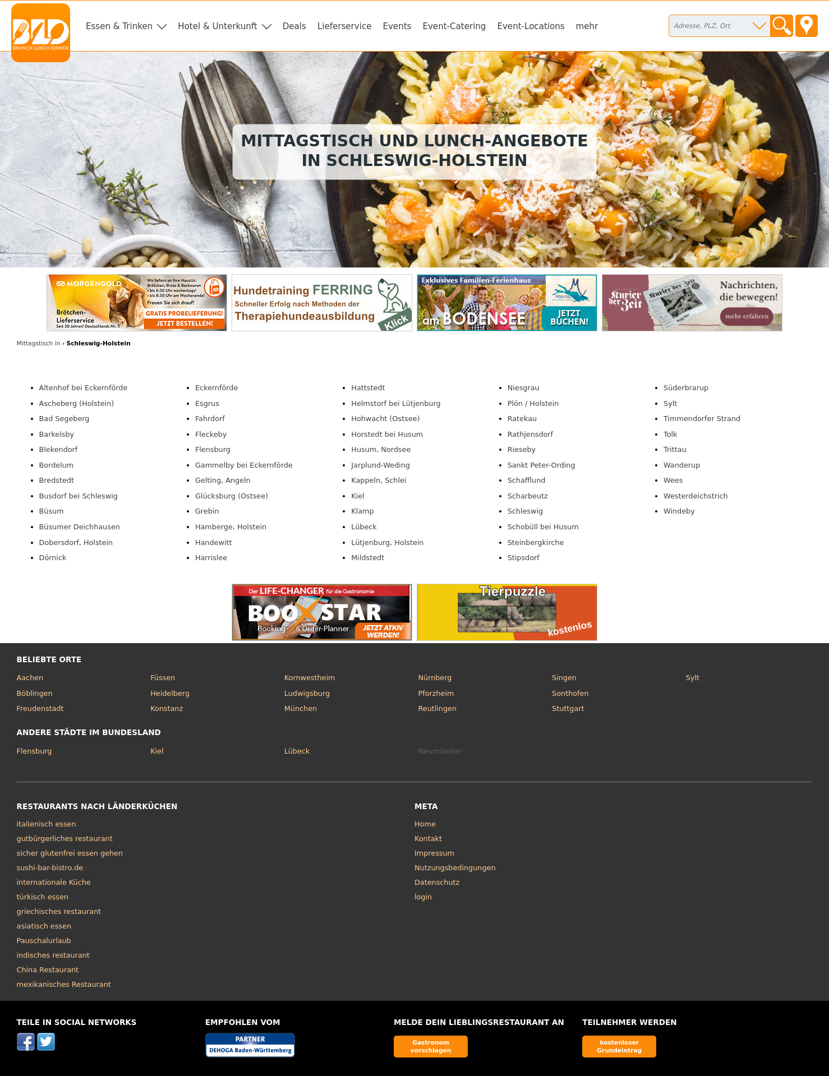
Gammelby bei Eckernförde (244, 465)
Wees (673, 480)
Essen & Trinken (119, 26)
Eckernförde (216, 388)
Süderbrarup (686, 388)
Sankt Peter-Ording (541, 465)
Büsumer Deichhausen (79, 527)
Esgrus (207, 403)
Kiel (357, 496)
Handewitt (213, 542)
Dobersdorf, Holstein (76, 542)
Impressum (434, 853)
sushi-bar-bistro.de (50, 867)
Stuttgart (568, 708)
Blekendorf (58, 449)
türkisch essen (42, 897)
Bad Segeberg (64, 418)
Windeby (679, 511)
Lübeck (363, 527)
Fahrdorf (210, 418)
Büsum (51, 511)
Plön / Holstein (533, 403)
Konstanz (166, 708)
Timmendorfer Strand (702, 418)
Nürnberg (435, 677)
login (423, 897)
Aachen (30, 677)
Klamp (362, 511)
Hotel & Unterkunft (217, 26)
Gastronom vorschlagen (431, 1046)
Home (425, 824)
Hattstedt (368, 388)
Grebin (207, 511)
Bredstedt (56, 480)
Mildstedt (367, 557)
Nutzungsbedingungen (455, 867)
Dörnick (53, 557)
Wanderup (682, 465)
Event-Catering (454, 26)
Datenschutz (436, 882)
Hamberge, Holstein (230, 527)
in (39, 343)
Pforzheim (436, 693)
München (300, 708)
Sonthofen (570, 693)
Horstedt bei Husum (387, 434)
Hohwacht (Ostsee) (385, 418)
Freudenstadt (40, 708)
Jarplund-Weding (380, 465)
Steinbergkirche (536, 542)
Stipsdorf (524, 557)
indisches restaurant (53, 955)
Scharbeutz (528, 496)
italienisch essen (46, 824)
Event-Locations (530, 26)
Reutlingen (437, 708)
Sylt (670, 403)
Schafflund (527, 480)
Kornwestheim (309, 677)
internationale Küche (54, 882)
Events (397, 26)
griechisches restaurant (59, 911)
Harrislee (211, 557)
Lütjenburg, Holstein (387, 542)
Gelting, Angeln (223, 480)
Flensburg (213, 449)
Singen (564, 677)
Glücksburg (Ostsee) (231, 496)
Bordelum (56, 465)
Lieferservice (344, 26)
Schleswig (525, 511)
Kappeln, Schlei (378, 480)
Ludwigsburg (307, 693)
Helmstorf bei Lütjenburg (395, 403)
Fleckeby (211, 434)
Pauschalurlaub (44, 940)
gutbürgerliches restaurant (65, 838)
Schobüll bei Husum (543, 527)
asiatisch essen (44, 926)
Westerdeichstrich (696, 496)
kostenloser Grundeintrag (619, 1046)
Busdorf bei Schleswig (78, 496)
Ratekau (522, 418)
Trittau (675, 449)
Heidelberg (170, 693)
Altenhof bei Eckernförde (83, 388)
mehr (587, 26)
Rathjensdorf (530, 434)
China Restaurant (48, 970)
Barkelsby (57, 434)
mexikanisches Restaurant (64, 984)
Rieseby (522, 449)
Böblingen (35, 693)
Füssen (162, 677)
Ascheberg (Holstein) (76, 403)
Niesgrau (524, 388)
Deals (294, 26)
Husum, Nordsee (381, 449)
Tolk (670, 434)
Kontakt (428, 838)
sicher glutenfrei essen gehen (70, 853)
